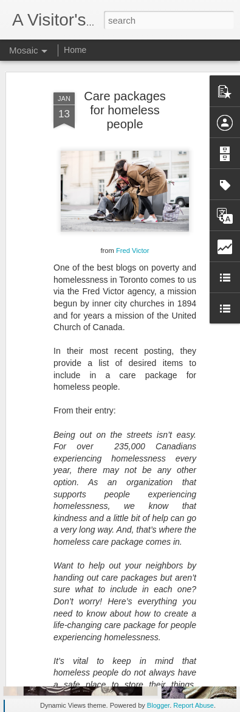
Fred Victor (132, 228)
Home (75, 50)
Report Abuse (193, 705)
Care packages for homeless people (125, 87)
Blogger (158, 705)
